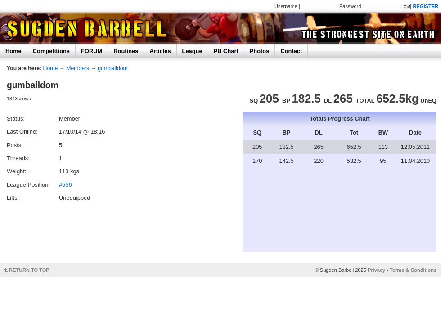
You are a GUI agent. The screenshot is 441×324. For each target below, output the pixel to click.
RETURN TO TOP (29, 270)
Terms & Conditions (413, 270)
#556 (65, 184)
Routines (125, 51)
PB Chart (226, 51)
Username (285, 6)
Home (13, 51)
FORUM (91, 51)
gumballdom (113, 68)
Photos (260, 51)
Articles (160, 51)
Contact (291, 51)
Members (77, 68)
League (192, 51)
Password (350, 6)
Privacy (376, 270)
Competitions (51, 51)
